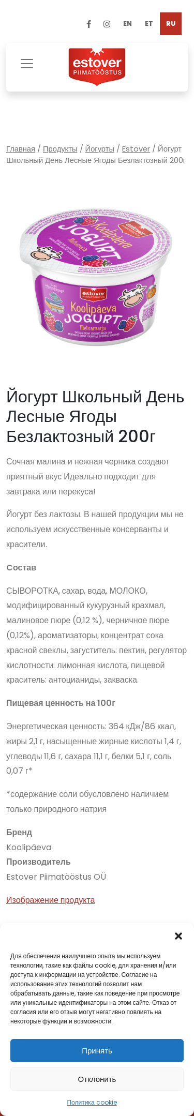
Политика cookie (91, 1102)
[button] (178, 936)
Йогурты (100, 149)
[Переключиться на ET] (149, 23)
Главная (20, 149)
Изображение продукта (50, 900)
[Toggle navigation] (27, 62)
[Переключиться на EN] (127, 23)
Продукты (60, 149)
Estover (136, 149)
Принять (97, 1050)
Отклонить (97, 1079)
